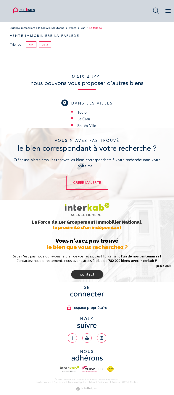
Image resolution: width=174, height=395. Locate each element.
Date (45, 44)
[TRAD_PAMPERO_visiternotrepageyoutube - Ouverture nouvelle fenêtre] (87, 338)
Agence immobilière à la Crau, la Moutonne (37, 28)
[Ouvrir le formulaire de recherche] (156, 11)
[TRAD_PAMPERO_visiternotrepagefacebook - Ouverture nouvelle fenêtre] (72, 338)
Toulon (82, 122)
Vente (72, 28)
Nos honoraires (43, 382)
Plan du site (60, 382)
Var (83, 28)
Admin (92, 382)
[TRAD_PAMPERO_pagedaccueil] (24, 13)
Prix (31, 44)
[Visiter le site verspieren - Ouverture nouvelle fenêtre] (92, 369)
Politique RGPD (120, 382)
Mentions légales (77, 382)
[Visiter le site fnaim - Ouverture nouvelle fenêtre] (110, 369)
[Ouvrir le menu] (168, 11)
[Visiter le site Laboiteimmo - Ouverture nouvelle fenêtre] (87, 389)
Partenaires (103, 382)
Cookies (134, 382)
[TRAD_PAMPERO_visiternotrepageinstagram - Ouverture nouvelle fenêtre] (101, 338)
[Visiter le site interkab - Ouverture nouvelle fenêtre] (69, 369)
